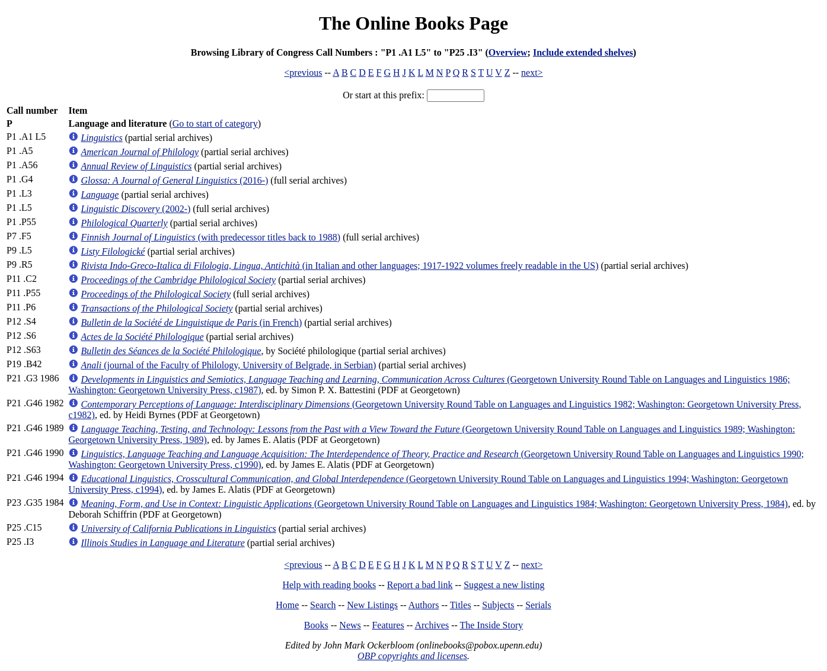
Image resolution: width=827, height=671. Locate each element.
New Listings (372, 605)
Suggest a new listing (504, 585)
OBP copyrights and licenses (412, 656)
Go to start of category (215, 123)
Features (388, 625)
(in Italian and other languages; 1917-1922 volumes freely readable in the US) (339, 266)
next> (532, 73)
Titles (460, 605)
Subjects (498, 605)
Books (316, 625)
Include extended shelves (583, 52)
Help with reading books (329, 585)
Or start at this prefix (382, 95)
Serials (538, 605)
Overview (508, 52)
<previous (303, 73)
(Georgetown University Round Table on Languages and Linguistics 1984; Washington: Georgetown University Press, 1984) (434, 504)
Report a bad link (420, 585)
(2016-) (174, 180)
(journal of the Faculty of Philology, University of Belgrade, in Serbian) (228, 365)
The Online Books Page (413, 23)
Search (323, 605)
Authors (423, 605)
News (349, 625)
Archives (431, 625)
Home (287, 605)
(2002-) (135, 209)
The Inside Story (491, 625)
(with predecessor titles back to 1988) (210, 237)
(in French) (191, 322)
